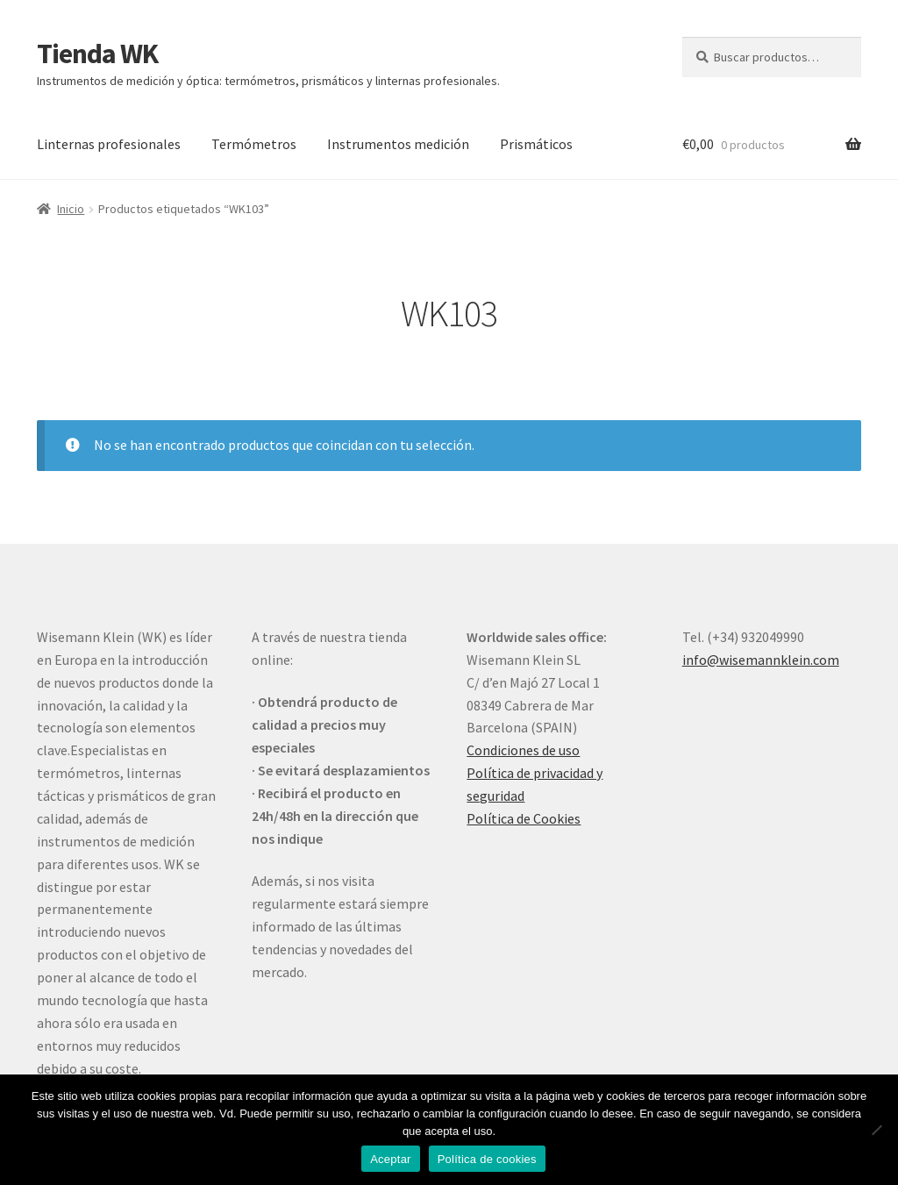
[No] (876, 1130)
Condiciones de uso (523, 750)
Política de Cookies (524, 818)
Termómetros (253, 144)
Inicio (70, 209)
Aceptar (390, 1159)
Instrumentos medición (398, 144)
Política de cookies (487, 1159)
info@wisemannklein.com (760, 659)
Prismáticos (536, 144)
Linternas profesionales (109, 144)
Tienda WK (97, 53)
